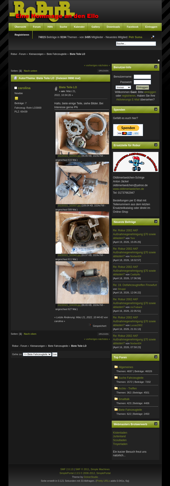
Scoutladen (120, 440)
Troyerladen (120, 444)
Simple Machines (100, 469)
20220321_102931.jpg (68, 156)
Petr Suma (135, 37)
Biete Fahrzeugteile (130, 409)
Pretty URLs (103, 480)
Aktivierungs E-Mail (128, 99)
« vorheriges (90, 65)
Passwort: (126, 82)
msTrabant (136, 307)
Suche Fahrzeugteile (131, 377)
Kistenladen (120, 432)
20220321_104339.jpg (68, 305)
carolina (24, 88)
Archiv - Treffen (127, 388)
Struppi (122, 289)
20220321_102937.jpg (68, 205)
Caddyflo (135, 274)
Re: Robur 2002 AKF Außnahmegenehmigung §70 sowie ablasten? (134, 234)
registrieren (129, 95)
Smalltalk (124, 399)
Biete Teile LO (68, 87)
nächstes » (104, 65)
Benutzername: (123, 76)
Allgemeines (125, 367)
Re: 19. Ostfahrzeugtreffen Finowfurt (135, 285)
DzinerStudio (91, 477)
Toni (132, 238)
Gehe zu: (17, 354)
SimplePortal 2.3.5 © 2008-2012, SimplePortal (84, 473)
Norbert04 (135, 256)
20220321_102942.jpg (68, 255)
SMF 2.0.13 (66, 469)
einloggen (150, 92)
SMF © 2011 (82, 469)
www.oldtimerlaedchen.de (128, 188)
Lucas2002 (136, 325)
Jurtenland (119, 436)
